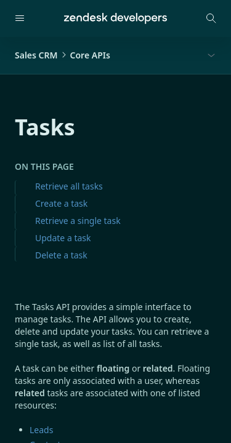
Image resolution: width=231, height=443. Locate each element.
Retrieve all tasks (69, 186)
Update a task (63, 238)
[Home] (115, 18)
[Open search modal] (211, 18)
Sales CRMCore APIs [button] (62, 55)
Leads (41, 430)
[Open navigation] (19, 18)
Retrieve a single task (78, 220)
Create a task (61, 203)
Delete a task (61, 255)
